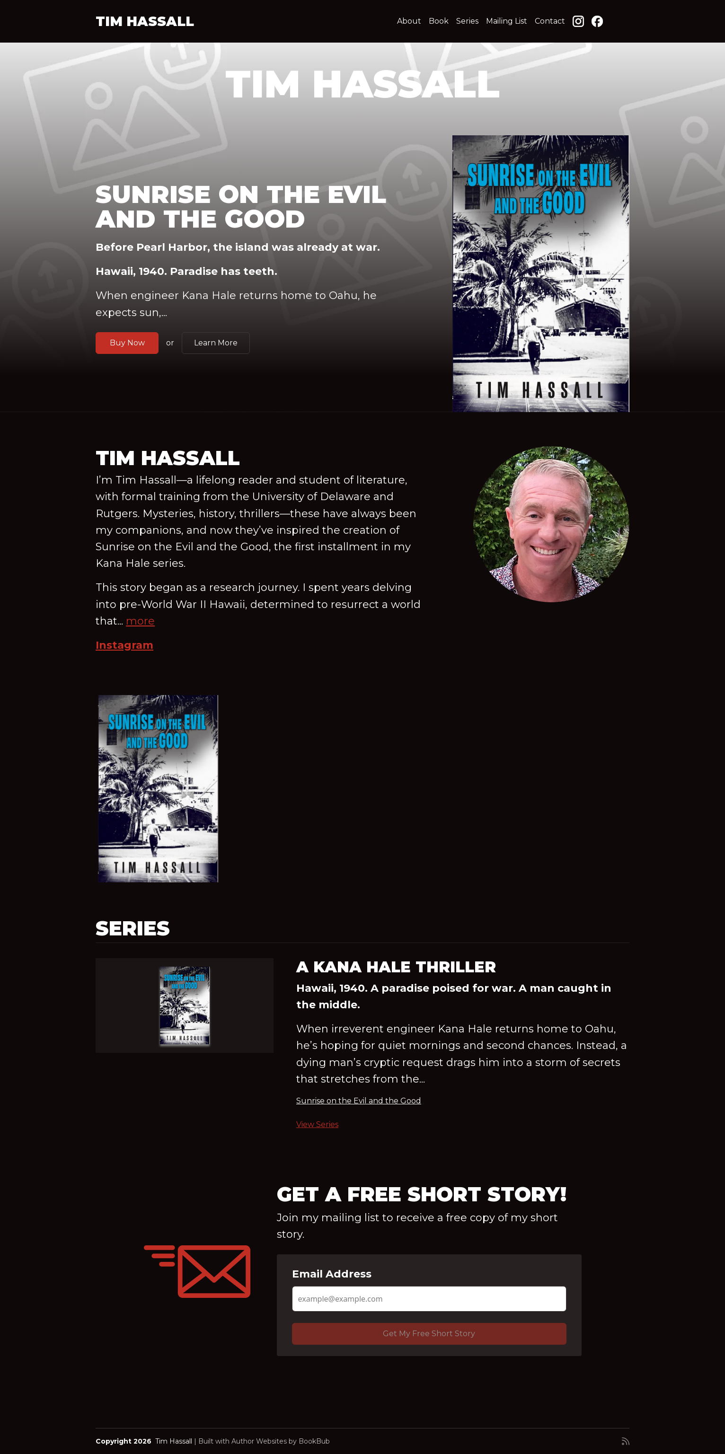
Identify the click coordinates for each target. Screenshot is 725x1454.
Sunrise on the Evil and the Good (241, 206)
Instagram (124, 645)
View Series (317, 1124)
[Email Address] (429, 1299)
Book (439, 21)
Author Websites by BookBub (280, 1441)
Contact (550, 21)
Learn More (216, 342)
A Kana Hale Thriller (396, 967)
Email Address (331, 1274)
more (140, 621)
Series (467, 21)
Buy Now (127, 342)
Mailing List (506, 21)
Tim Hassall (145, 21)
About (409, 21)
